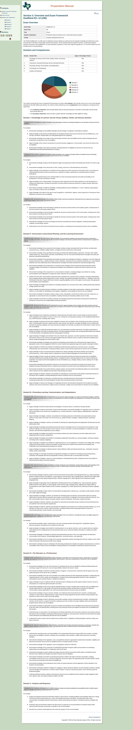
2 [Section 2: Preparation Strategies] (3, 35)
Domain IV (8, 26)
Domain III (9, 24)
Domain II (8, 22)
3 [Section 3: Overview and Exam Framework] (5, 35)
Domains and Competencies (8, 17)
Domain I (8, 20)
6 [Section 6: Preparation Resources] (11, 35)
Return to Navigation (95, 717)
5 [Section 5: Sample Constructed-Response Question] (9, 35)
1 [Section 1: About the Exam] (1, 35)
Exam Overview (5, 15)
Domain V (8, 28)
